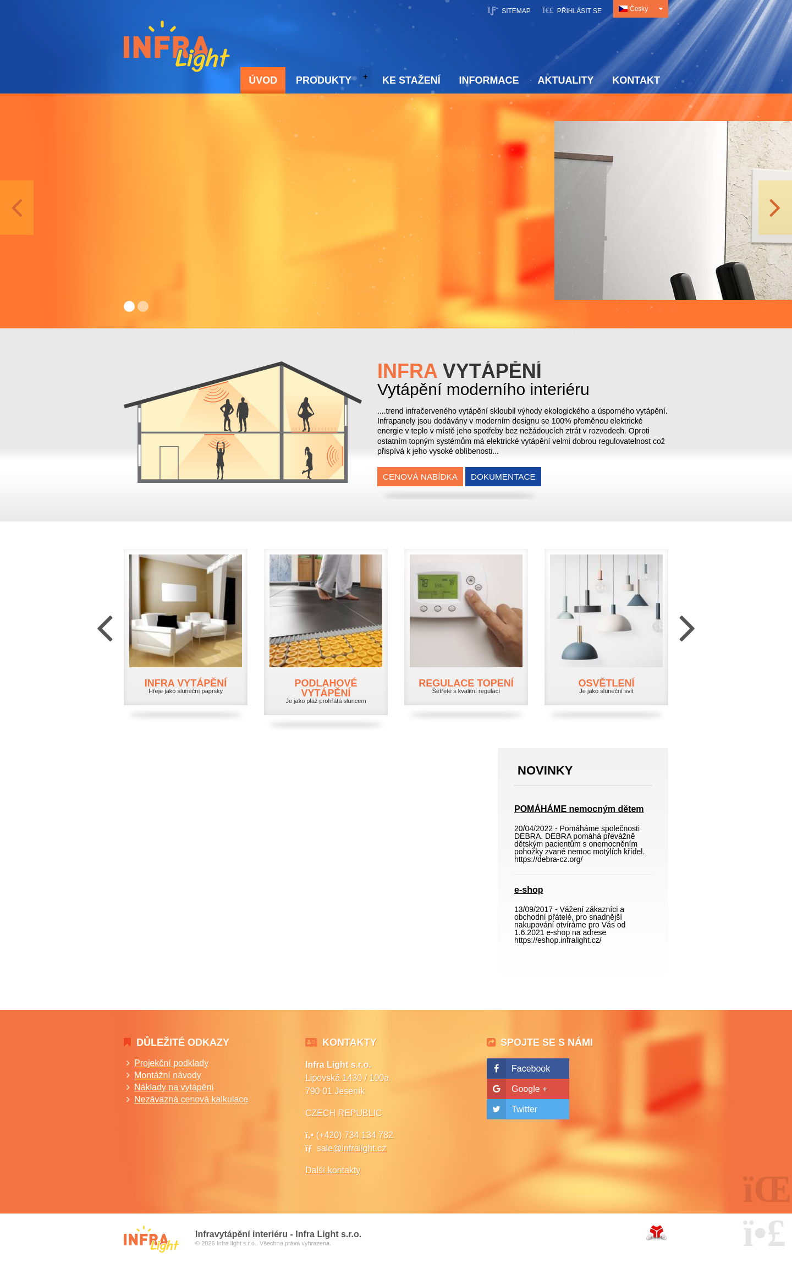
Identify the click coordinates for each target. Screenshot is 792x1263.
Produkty (323, 80)
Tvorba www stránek (656, 1232)
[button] (571, 10)
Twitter (524, 1109)
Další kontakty (332, 1170)
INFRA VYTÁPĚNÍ (186, 683)
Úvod (177, 46)
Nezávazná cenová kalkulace (191, 1099)
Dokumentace (503, 476)
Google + (529, 1089)
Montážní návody (167, 1075)
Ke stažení (411, 80)
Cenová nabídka (420, 476)
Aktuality (565, 80)
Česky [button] (639, 9)
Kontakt (636, 80)
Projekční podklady (171, 1063)
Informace (489, 80)
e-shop (528, 889)
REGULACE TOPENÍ (466, 683)
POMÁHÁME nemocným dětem (579, 809)
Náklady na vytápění (174, 1087)
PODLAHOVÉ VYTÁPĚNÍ (325, 688)
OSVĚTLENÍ (606, 683)
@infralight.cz (359, 1148)
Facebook (531, 1068)
